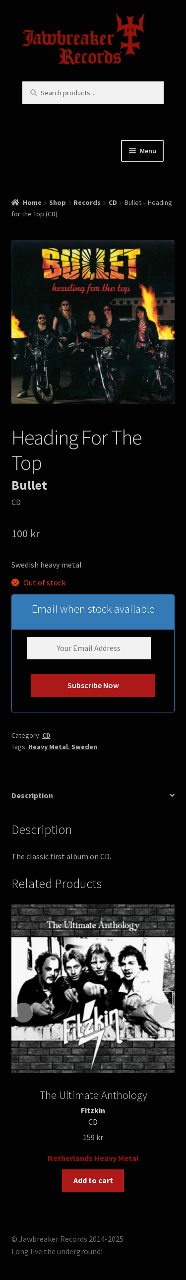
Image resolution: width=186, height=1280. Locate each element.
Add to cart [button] (93, 1180)
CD (113, 202)
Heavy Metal (48, 746)
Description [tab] (32, 795)
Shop (57, 202)
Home (32, 202)
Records (87, 202)
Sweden (84, 746)
